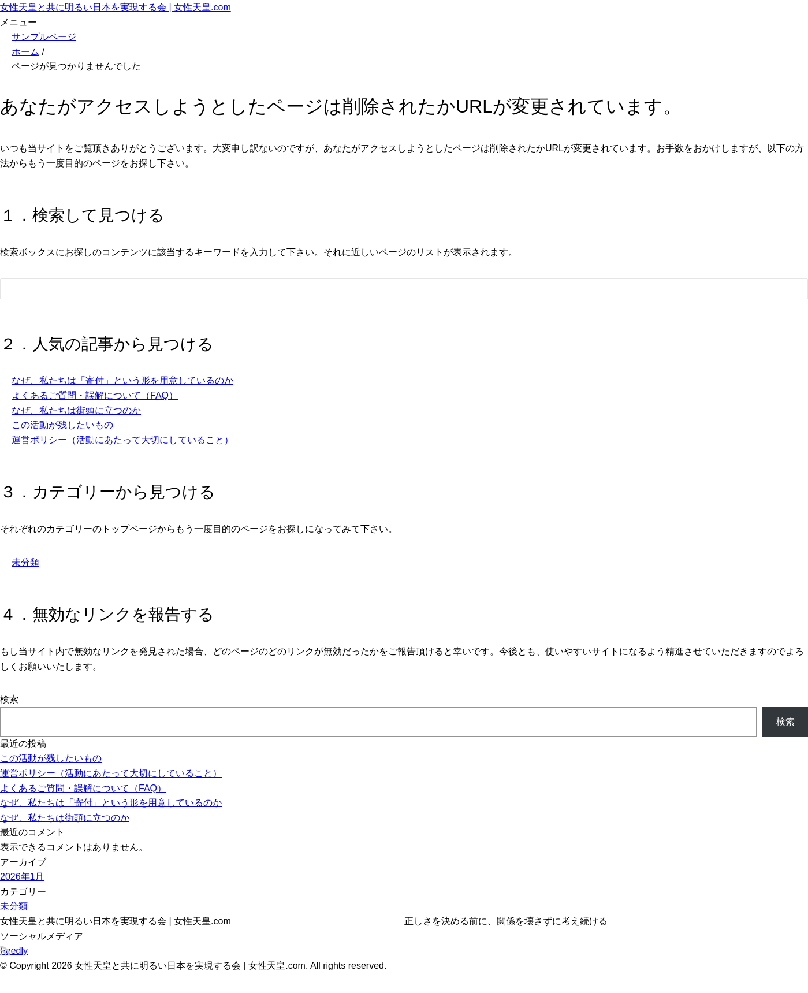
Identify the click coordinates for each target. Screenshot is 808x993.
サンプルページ (44, 37)
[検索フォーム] (392, 289)
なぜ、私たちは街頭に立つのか (76, 410)
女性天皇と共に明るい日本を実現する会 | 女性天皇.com (115, 7)
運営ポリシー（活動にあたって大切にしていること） (122, 440)
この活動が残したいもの (62, 425)
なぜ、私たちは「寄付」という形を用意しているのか (122, 380)
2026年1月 (22, 877)
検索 (9, 699)
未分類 (25, 562)
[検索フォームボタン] (791, 290)
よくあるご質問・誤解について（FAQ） (95, 395)
